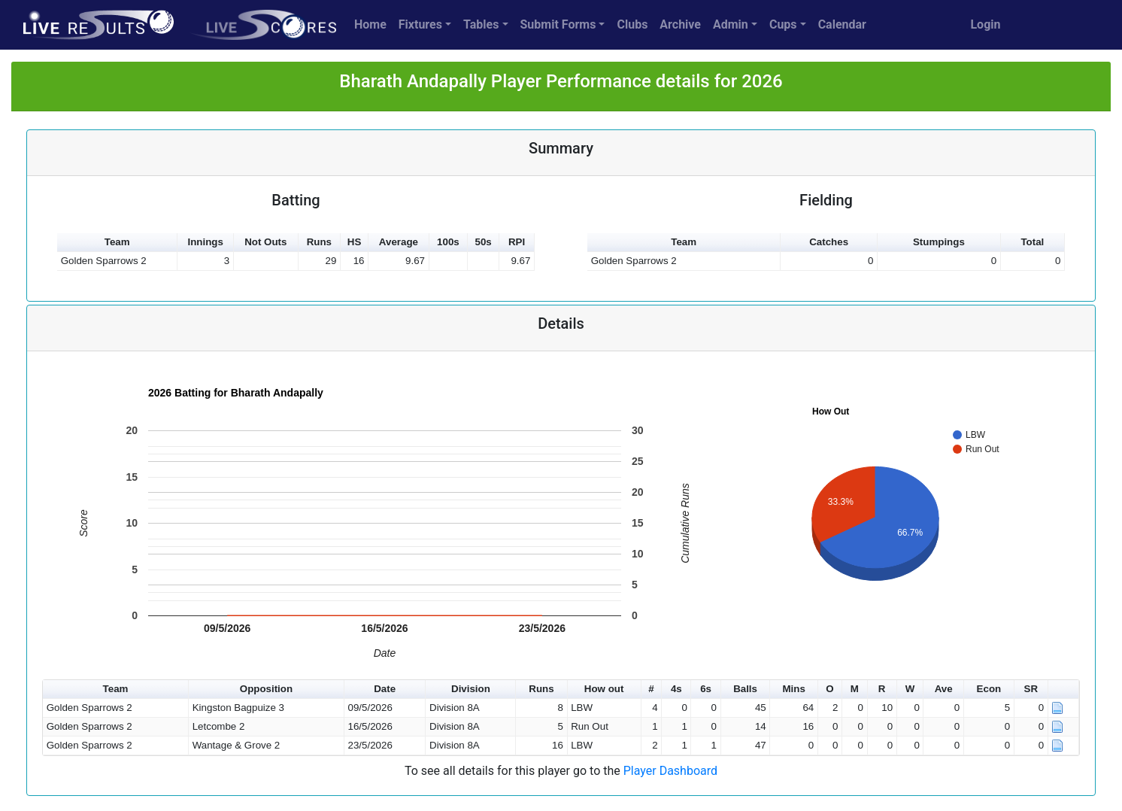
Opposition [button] (266, 688)
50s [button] (483, 242)
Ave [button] (944, 688)
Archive (680, 24)
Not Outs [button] (265, 242)
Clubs (632, 24)
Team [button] (117, 242)
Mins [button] (793, 688)
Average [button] (398, 242)
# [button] (650, 688)
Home (370, 24)
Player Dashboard (670, 771)
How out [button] (604, 688)
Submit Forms (558, 24)
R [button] (882, 688)
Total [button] (1032, 242)
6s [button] (705, 688)
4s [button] (676, 688)
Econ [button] (989, 688)
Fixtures (420, 24)
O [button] (829, 688)
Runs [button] (319, 242)
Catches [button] (828, 242)
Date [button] (385, 688)
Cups (783, 24)
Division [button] (470, 688)
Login (985, 24)
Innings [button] (205, 242)
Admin (730, 24)
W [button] (910, 688)
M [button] (855, 688)
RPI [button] (516, 242)
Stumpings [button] (939, 242)
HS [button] (354, 242)
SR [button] (1031, 688)
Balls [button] (745, 688)
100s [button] (448, 242)
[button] (1063, 689)
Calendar (842, 24)
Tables (481, 24)
